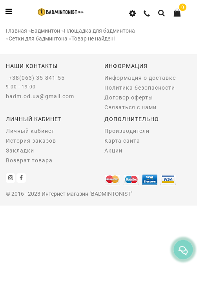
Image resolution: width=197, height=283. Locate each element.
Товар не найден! (93, 38)
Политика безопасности (139, 88)
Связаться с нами (130, 107)
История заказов (31, 141)
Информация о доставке (140, 78)
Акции (113, 150)
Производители (127, 131)
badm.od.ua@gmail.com (40, 96)
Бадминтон (45, 31)
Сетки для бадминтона (38, 38)
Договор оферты (128, 97)
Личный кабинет (30, 131)
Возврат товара (29, 160)
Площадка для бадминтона (99, 31)
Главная (16, 31)
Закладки (20, 150)
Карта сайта (122, 141)
